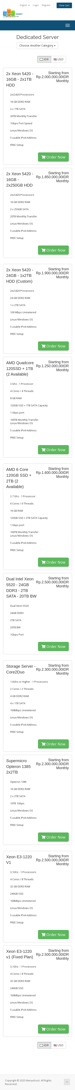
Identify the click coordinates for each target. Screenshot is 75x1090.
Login (36, 5)
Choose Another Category (37, 45)
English (25, 5)
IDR (44, 59)
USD (58, 59)
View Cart (64, 5)
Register (46, 5)
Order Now (53, 157)
